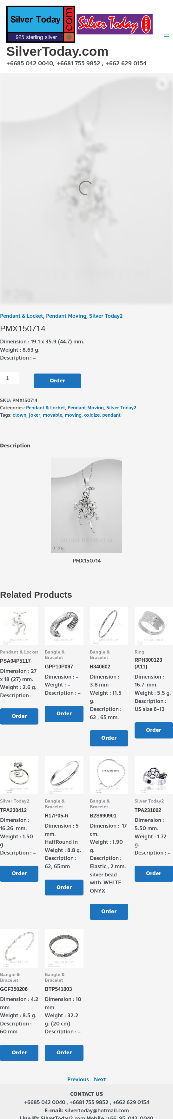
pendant (111, 415)
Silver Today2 (106, 316)
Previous (78, 1079)
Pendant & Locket (21, 316)
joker (34, 415)
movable (52, 415)
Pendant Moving (66, 316)
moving (73, 415)
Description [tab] (15, 446)
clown (19, 415)
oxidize (92, 415)
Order (57, 381)
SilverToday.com (57, 51)
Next (100, 1079)
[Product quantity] (10, 378)
